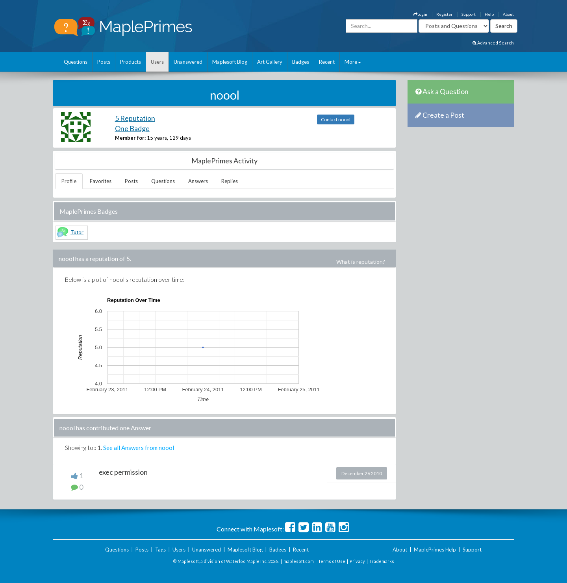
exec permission (123, 472)
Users (157, 62)
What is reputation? (360, 261)
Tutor (76, 232)
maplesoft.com (299, 561)
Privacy (357, 561)
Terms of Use (331, 561)
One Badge (132, 128)
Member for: (130, 138)
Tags (160, 549)
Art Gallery (269, 62)
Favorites (100, 181)
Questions (75, 62)
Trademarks (381, 561)
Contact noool (335, 119)
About (508, 14)
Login (420, 14)
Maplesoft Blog (229, 62)
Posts (103, 62)
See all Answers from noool (138, 447)
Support (468, 14)
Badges (300, 62)
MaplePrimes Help (435, 549)
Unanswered (188, 62)
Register (444, 14)
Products (130, 62)
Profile (68, 181)
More (353, 62)
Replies (229, 181)
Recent (327, 62)
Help (489, 14)
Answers (198, 181)
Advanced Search (493, 42)
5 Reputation (135, 118)
